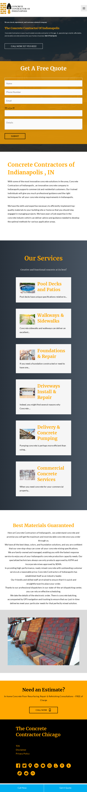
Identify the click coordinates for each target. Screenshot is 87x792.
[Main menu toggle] (84, 10)
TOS (18, 754)
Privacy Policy (23, 762)
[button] (24, 50)
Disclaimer (21, 758)
